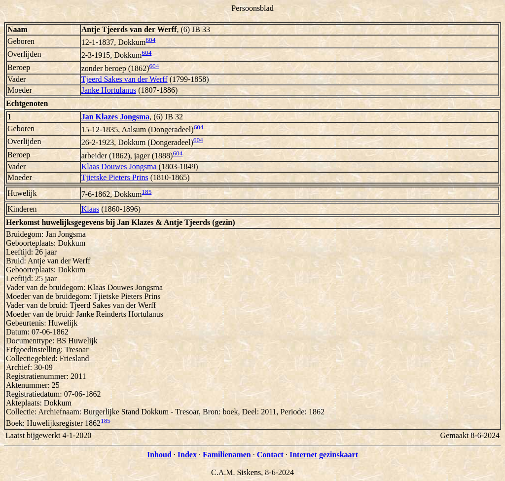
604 (150, 39)
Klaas (90, 209)
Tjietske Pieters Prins (114, 177)
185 (146, 191)
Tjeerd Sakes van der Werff (124, 79)
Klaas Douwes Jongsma (119, 166)
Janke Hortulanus (109, 90)
